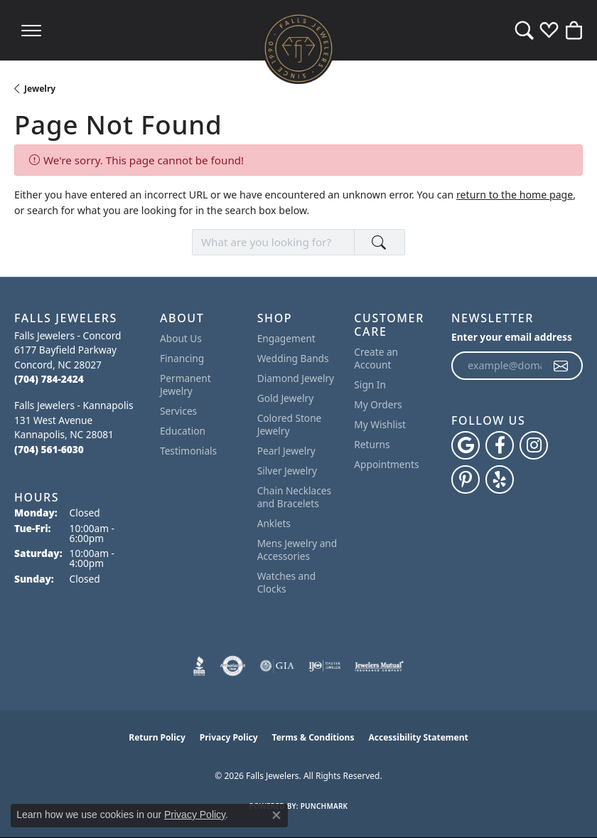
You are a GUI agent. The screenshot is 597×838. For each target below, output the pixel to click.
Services (178, 411)
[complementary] (565, 806)
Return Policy (157, 737)
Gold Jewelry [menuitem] (285, 398)
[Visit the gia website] (277, 666)
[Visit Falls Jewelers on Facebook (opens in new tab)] (499, 445)
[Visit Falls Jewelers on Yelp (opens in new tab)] (499, 479)
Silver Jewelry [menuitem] (287, 470)
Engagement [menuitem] (286, 338)
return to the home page (514, 194)
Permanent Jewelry (185, 384)
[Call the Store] (49, 379)
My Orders (378, 404)
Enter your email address (511, 337)
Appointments (386, 464)
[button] (524, 30)
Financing (182, 358)
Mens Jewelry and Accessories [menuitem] (297, 549)
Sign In (370, 384)
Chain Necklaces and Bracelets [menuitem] (294, 497)
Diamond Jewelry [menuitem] (295, 378)
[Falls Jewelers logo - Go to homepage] (298, 48)
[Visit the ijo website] (324, 666)
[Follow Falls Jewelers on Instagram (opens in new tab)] (534, 445)
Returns (371, 444)
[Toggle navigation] (31, 30)
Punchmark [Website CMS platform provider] (324, 806)
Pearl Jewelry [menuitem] (286, 450)
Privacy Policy (229, 737)
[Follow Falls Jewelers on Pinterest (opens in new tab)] (465, 479)
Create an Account (376, 358)
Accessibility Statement (418, 737)
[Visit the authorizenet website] (233, 666)
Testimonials (188, 450)
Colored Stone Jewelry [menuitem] (289, 424)
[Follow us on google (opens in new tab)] (465, 445)
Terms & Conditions (313, 737)
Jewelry (39, 89)
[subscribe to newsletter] (561, 365)
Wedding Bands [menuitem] (293, 358)
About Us (181, 338)
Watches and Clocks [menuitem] (286, 582)
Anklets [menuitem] (274, 523)
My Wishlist (380, 424)
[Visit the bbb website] (199, 666)
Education (182, 430)
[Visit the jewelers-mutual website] (379, 666)
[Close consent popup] (276, 815)
